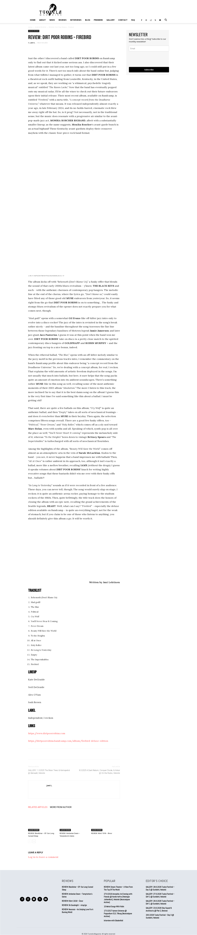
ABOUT (42, 20)
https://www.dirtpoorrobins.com (46, 733)
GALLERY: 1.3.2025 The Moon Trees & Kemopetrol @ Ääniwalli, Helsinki (49, 771)
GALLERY (110, 20)
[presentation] (149, 59)
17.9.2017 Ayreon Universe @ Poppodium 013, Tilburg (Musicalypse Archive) (118, 913)
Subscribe (149, 69)
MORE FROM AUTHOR (61, 807)
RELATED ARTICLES (37, 807)
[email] (149, 48)
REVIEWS (63, 20)
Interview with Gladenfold (113, 920)
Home (32, 20)
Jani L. (32, 43)
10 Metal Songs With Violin (114, 906)
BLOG (87, 20)
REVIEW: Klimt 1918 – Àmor (101, 833)
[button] (166, 20)
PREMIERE (98, 20)
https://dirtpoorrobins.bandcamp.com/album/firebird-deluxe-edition (68, 740)
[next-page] (34, 841)
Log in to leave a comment (43, 857)
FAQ (133, 20)
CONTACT (122, 20)
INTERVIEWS (75, 20)
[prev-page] (29, 841)
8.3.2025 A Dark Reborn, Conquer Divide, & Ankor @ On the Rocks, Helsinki (99, 771)
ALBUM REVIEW (40, 27)
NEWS (52, 20)
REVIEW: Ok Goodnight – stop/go (74, 905)
